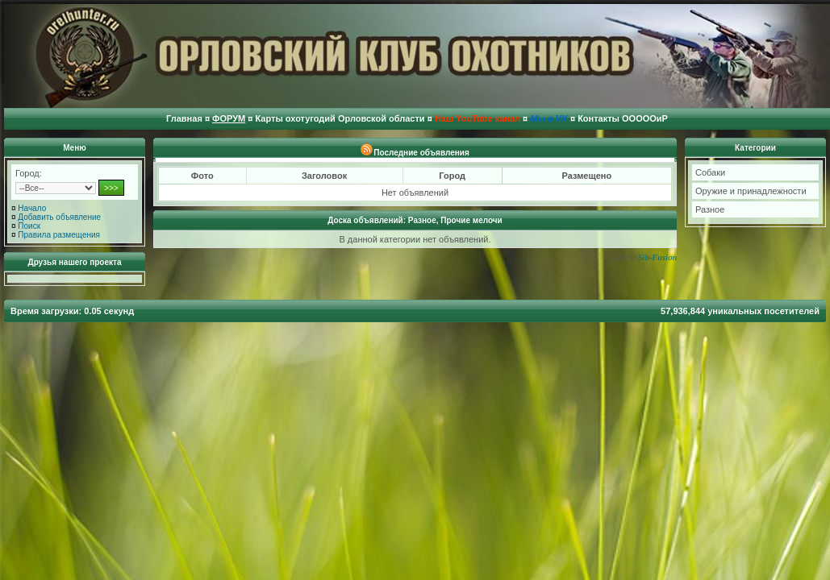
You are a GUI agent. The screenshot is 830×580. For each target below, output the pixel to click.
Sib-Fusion (657, 257)
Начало (32, 208)
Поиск (29, 226)
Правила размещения (59, 234)
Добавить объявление (59, 217)
